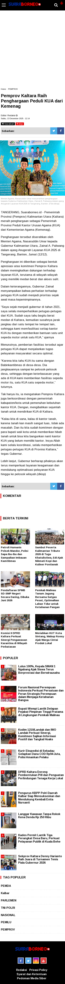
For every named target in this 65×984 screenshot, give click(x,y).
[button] (61, 1)
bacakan (8, 123)
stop (20, 123)
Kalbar (5, 893)
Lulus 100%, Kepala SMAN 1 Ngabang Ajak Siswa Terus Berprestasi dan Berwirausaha (39, 669)
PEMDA (6, 885)
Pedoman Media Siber (31, 978)
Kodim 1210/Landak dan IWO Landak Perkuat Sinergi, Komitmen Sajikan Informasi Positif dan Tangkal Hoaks (37, 734)
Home (3, 89)
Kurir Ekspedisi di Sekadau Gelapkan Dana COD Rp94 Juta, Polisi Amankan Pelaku (39, 754)
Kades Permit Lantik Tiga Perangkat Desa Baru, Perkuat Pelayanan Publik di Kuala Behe (39, 838)
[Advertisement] (32, 50)
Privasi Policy (38, 969)
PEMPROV (13, 89)
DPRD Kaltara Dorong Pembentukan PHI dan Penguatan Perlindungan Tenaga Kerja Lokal (41, 775)
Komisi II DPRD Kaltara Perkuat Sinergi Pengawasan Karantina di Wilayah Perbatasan (14, 640)
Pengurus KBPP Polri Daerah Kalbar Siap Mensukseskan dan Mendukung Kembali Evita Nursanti (39, 797)
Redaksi (21, 969)
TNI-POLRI (8, 907)
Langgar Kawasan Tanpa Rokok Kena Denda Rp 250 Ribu (39, 816)
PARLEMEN (8, 900)
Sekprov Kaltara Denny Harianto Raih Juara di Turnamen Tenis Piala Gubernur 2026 (40, 859)
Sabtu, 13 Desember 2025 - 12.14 (15, 118)
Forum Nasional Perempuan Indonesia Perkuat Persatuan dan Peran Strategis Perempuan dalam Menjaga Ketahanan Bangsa (41, 694)
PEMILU (6, 922)
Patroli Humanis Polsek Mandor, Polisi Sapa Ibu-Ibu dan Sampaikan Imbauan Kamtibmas (14, 554)
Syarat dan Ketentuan (32, 974)
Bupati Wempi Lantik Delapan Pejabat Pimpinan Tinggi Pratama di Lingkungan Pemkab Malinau (40, 711)
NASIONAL (8, 915)
